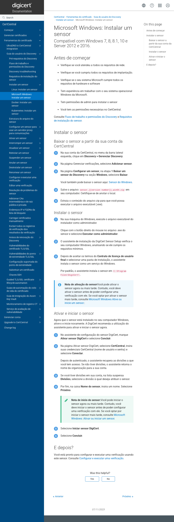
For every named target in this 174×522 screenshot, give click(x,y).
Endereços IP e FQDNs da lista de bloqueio (22, 211)
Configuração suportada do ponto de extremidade (23, 263)
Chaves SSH (15, 274)
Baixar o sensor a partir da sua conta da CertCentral (160, 43)
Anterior (59, 496)
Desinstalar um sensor (25, 167)
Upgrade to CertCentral (23, 322)
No (108, 479)
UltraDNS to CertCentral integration (24, 47)
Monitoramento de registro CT (24, 304)
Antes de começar (155, 30)
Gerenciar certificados (23, 35)
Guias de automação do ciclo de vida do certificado (24, 289)
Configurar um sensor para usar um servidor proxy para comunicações (25, 130)
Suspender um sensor (20, 157)
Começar (23, 30)
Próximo (126, 496)
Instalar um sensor (25, 85)
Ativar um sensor (25, 138)
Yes (92, 479)
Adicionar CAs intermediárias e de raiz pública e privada (21, 201)
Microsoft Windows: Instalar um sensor (22, 96)
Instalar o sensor (155, 35)
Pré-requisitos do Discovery (23, 58)
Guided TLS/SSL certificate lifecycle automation (24, 281)
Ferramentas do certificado (23, 40)
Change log (10, 327)
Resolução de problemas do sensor (23, 192)
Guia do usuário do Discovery (24, 54)
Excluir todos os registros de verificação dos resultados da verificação (22, 229)
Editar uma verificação (20, 185)
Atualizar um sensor (25, 148)
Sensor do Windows (120, 182)
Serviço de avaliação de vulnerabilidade (24, 310)
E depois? (151, 64)
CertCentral (9, 24)
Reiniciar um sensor (25, 153)
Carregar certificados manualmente (20, 220)
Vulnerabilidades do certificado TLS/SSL (25, 247)
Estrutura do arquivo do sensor (21, 120)
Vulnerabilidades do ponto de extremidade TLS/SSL (25, 255)
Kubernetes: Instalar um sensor (24, 112)
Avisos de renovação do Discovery (25, 239)
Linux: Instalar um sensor (24, 89)
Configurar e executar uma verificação (22, 179)
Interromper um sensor (25, 143)
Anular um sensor (18, 162)
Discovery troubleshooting (22, 71)
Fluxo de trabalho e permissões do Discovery (21, 65)
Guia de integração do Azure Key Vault (24, 297)
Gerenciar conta (23, 317)
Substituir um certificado (21, 270)
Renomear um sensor (20, 172)
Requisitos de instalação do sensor (23, 78)
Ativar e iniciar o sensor (157, 58)
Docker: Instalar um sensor (21, 104)
